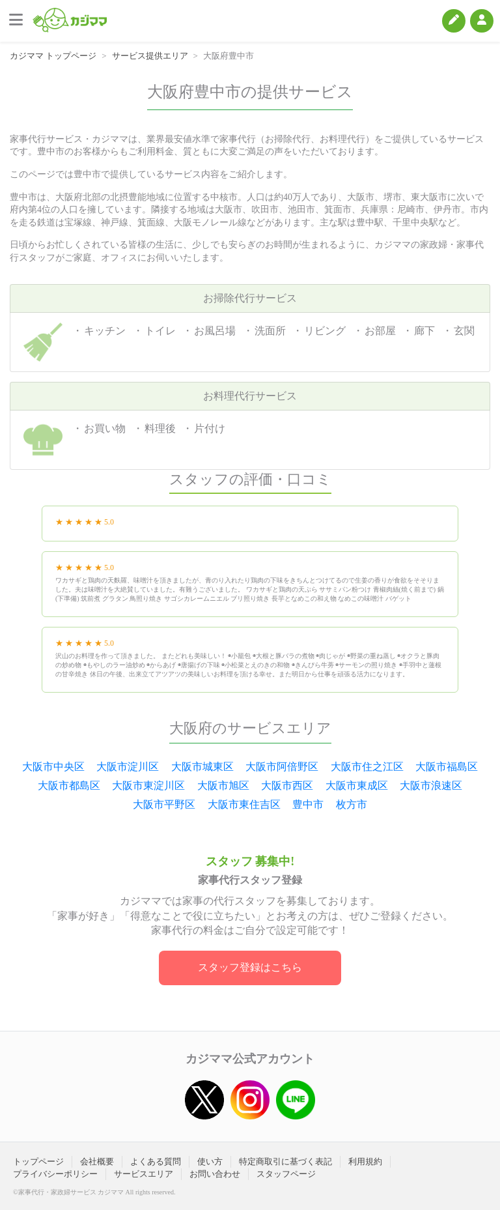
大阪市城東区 (202, 766)
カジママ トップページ (53, 56)
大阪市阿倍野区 (281, 766)
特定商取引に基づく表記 (285, 1161)
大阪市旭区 (223, 785)
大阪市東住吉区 (244, 804)
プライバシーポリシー (55, 1174)
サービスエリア (143, 1174)
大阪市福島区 (446, 766)
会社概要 (97, 1161)
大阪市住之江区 (367, 766)
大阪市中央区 (53, 766)
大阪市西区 (287, 785)
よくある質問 (155, 1161)
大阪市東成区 (357, 785)
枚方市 (351, 804)
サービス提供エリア (150, 56)
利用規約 (365, 1161)
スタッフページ (286, 1174)
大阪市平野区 (164, 804)
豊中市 (308, 804)
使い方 (210, 1161)
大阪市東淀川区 (148, 785)
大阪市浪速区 (431, 785)
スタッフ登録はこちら (250, 967)
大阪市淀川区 (127, 766)
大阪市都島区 (69, 785)
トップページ (38, 1161)
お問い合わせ (214, 1174)
